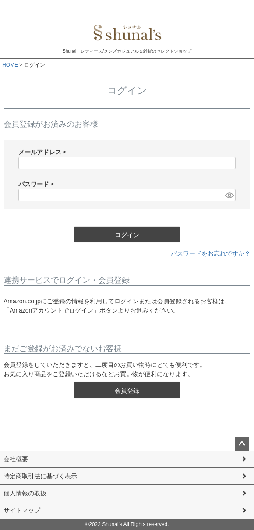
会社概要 (16, 458)
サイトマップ (22, 510)
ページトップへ (242, 444)
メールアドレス (43, 152)
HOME (10, 65)
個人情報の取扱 (25, 493)
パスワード (37, 184)
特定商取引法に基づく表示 (40, 476)
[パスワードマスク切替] (229, 195)
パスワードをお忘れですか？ (210, 253)
